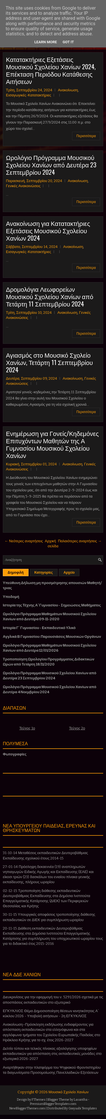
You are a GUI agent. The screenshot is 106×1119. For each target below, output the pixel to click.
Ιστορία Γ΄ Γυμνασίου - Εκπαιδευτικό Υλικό (39, 628)
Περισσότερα (86, 136)
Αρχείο (69, 572)
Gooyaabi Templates (82, 1108)
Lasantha (80, 1099)
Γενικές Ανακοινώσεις (23, 186)
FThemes (39, 1099)
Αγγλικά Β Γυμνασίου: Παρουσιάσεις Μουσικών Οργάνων (52, 636)
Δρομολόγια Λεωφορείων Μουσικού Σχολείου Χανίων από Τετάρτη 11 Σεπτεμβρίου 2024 (49, 296)
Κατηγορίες (43, 572)
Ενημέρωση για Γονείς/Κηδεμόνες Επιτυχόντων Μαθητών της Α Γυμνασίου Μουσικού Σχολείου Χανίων (52, 444)
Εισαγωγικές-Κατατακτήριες (28, 95)
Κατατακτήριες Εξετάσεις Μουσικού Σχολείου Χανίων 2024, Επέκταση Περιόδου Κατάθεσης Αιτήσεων (51, 70)
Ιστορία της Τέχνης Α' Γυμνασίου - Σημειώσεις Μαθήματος (52, 605)
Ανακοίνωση (68, 90)
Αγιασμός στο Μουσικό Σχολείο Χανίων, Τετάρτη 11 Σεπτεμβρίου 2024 (49, 362)
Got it (68, 42)
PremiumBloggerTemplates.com (53, 1104)
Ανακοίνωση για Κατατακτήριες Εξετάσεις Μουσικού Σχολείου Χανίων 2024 (48, 230)
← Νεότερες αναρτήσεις (24, 541)
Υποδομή (11, 597)
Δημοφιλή (16, 572)
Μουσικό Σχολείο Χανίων (69, 1092)
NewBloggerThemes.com (27, 1108)
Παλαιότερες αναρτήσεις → (79, 541)
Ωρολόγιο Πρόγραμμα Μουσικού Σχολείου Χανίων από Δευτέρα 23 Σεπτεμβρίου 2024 (51, 165)
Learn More (45, 42)
